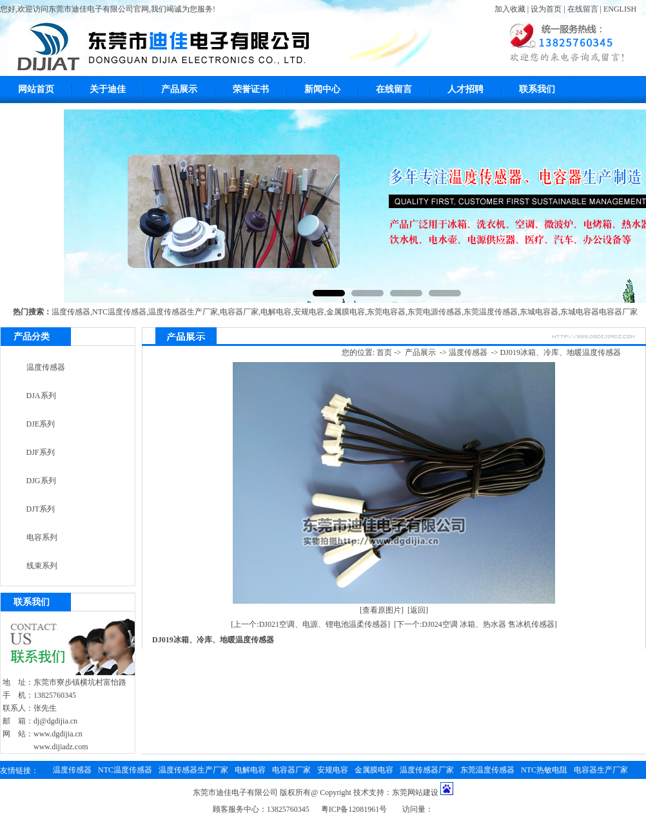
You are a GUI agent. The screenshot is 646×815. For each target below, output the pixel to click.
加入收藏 (509, 9)
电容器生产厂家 (601, 769)
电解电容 (275, 311)
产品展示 (179, 89)
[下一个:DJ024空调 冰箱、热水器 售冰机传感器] (475, 624)
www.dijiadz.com (61, 746)
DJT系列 (40, 508)
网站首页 (36, 89)
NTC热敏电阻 (544, 769)
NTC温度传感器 (119, 311)
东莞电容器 (386, 311)
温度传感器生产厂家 (183, 311)
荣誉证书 (251, 89)
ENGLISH (619, 9)
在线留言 (582, 9)
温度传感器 (71, 311)
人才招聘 (465, 89)
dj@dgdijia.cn (55, 720)
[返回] (417, 610)
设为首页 (546, 9)
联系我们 (537, 89)
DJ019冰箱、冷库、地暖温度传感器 (560, 352)
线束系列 (41, 565)
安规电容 (308, 311)
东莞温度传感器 (491, 311)
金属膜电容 (345, 311)
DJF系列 (40, 452)
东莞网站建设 (415, 792)
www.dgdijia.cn (58, 733)
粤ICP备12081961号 (354, 809)
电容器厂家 (239, 311)
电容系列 (41, 537)
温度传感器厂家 (427, 769)
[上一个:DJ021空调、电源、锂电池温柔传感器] (310, 624)
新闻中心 (322, 89)
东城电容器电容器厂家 (599, 311)
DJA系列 (41, 395)
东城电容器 (539, 311)
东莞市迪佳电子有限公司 (235, 792)
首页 (384, 352)
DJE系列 (40, 423)
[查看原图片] (382, 610)
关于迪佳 (108, 89)
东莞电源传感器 (434, 311)
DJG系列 (41, 480)
